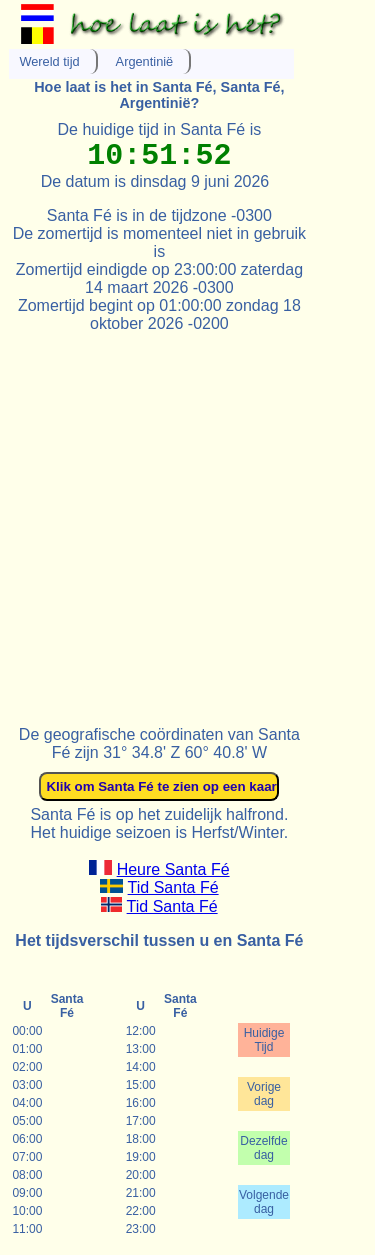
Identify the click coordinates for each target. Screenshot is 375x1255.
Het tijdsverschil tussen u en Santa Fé (159, 940)
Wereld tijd (49, 61)
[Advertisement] (187, 520)
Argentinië (145, 61)
